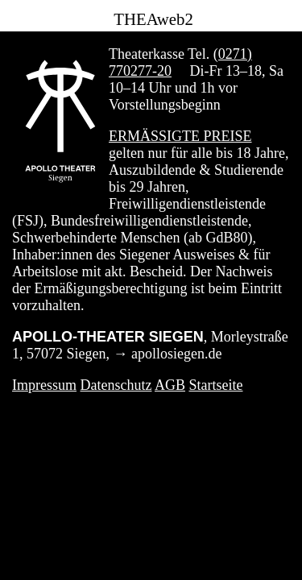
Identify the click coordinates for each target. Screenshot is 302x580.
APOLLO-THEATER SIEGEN (108, 337)
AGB (170, 385)
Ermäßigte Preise (180, 136)
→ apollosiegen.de (168, 354)
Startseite (216, 385)
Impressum (44, 385)
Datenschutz (116, 385)
